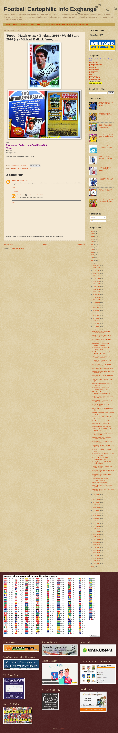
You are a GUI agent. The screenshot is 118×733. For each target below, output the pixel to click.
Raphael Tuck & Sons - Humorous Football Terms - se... (101, 437)
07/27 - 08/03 (96, 323)
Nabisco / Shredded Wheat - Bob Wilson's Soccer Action (101, 336)
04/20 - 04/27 (96, 523)
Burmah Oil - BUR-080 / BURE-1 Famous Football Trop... (101, 458)
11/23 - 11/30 (96, 278)
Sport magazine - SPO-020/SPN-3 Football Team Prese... (101, 356)
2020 (92, 247)
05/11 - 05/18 (96, 515)
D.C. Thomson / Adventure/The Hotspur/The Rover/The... (101, 388)
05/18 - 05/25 (96, 513)
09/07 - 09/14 (96, 307)
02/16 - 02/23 (96, 547)
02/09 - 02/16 (96, 550)
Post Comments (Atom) (17, 248)
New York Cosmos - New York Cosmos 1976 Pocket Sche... (103, 490)
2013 (92, 567)
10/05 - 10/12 (96, 297)
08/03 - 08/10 (96, 321)
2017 (92, 255)
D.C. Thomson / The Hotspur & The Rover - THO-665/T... (102, 401)
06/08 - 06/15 (96, 505)
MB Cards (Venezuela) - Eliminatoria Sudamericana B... (102, 365)
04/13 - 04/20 (96, 526)
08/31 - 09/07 (96, 310)
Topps (19, 168)
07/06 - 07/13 (96, 494)
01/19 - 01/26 (96, 558)
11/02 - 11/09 (96, 286)
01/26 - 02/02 (96, 555)
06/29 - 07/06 (96, 497)
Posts (93, 217)
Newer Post (8, 245)
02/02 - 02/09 (96, 552)
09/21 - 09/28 (96, 302)
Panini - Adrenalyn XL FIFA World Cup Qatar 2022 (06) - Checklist (105, 136)
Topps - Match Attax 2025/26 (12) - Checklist (105, 146)
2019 (92, 249)
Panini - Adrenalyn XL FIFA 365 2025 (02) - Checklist (105, 200)
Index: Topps (93, 76)
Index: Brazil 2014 (94, 78)
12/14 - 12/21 (96, 270)
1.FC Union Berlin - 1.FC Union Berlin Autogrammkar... (102, 429)
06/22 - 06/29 (96, 499)
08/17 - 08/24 (96, 315)
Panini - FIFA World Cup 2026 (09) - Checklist (105, 189)
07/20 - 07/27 (96, 326)
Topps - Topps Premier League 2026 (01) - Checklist (104, 169)
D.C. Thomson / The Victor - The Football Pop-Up (101, 348)
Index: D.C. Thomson (95, 64)
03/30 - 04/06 (96, 531)
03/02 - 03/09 (96, 542)
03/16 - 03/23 (96, 537)
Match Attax (14, 168)
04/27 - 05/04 (96, 521)
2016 (92, 257)
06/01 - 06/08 (96, 507)
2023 (92, 239)
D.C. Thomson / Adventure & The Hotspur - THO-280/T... (101, 352)
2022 (92, 241)
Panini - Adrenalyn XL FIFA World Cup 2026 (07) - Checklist (105, 104)
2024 (92, 236)
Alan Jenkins (21, 195)
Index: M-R (92, 67)
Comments (94, 221)
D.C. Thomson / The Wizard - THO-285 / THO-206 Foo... (103, 442)
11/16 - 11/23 (96, 281)
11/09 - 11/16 (96, 283)
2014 (92, 263)
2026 (92, 231)
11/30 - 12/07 (96, 275)
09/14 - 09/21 (96, 305)
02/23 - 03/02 (96, 545)
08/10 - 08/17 (96, 318)
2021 (92, 244)
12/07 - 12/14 (96, 273)
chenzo (14, 180)
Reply (13, 187)
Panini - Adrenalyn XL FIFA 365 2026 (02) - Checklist (105, 114)
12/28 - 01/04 (96, 265)
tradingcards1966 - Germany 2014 (101, 426)
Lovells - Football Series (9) (100, 482)
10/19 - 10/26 (96, 291)
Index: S (91, 72)
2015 (92, 260)
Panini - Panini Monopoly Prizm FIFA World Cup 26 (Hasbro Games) (105, 125)
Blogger (62, 728)
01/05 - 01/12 (96, 563)
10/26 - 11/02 (96, 289)
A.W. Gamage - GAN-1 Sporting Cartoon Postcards (101, 331)
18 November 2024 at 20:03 (24, 180)
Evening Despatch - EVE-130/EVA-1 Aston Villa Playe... (102, 462)
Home (8, 24)
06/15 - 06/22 (96, 502)
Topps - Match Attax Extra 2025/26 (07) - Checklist (105, 179)
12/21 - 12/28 (96, 268)
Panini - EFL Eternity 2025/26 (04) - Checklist (105, 157)
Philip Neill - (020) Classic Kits (100, 423)
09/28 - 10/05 (96, 299)
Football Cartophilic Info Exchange (50, 9)
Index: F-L (92, 65)
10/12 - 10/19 (96, 294)
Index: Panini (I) (94, 69)
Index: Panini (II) (94, 71)
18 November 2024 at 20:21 (35, 195)
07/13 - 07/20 (96, 329)
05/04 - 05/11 (96, 518)
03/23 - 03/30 (96, 534)
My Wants (24, 24)
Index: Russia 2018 (94, 79)
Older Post (81, 245)
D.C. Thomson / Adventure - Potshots (102, 421)
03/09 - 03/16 (96, 539)
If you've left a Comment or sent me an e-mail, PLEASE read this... (66, 24)
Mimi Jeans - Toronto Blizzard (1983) (102, 368)
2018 (92, 252)
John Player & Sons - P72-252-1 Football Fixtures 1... (101, 479)
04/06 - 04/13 (96, 529)
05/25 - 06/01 (96, 510)
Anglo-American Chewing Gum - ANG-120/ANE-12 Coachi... (103, 396)
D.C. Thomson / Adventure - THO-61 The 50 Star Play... (102, 340)
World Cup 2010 (26, 168)
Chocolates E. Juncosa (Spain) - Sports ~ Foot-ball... (101, 344)
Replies (16, 191)
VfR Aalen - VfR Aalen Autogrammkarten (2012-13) (101, 392)
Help (32, 24)
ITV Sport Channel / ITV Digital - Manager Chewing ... (101, 405)
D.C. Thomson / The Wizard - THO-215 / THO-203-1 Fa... (103, 454)
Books (15, 24)
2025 (92, 233)
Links (39, 24)
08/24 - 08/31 (96, 313)
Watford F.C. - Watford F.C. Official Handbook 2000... (101, 360)
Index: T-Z (92, 74)
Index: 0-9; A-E (93, 62)
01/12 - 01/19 (96, 561)
